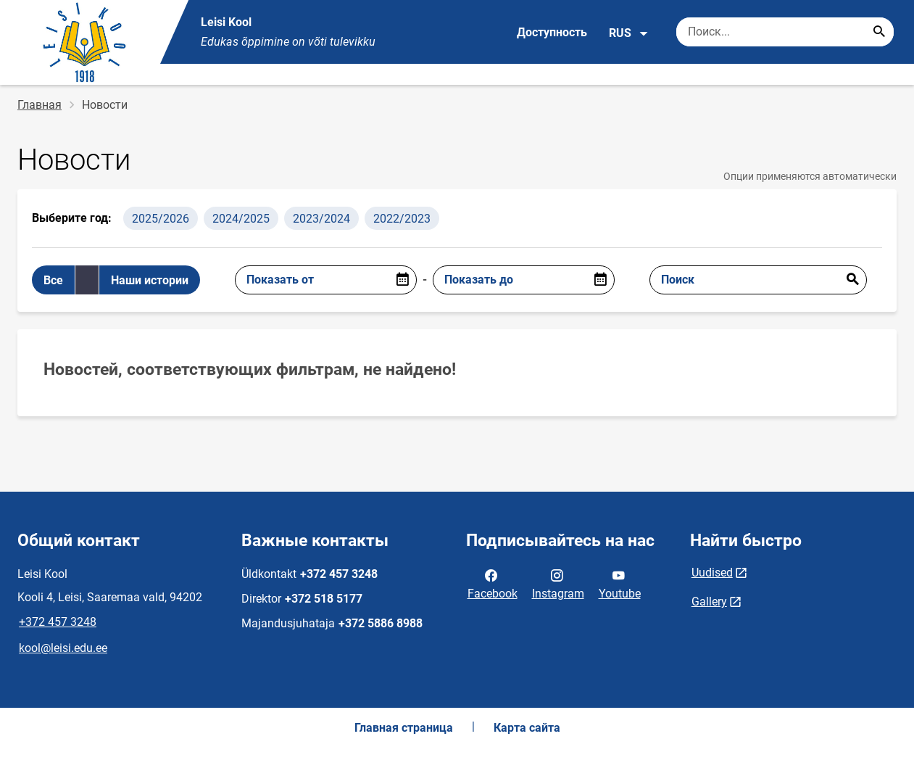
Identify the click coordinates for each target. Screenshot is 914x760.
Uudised (712, 572)
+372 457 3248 (57, 622)
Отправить (852, 280)
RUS (629, 33)
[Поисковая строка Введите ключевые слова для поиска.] (785, 31)
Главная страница (403, 728)
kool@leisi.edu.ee (63, 648)
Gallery (709, 601)
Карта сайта (527, 728)
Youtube (620, 583)
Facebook (493, 583)
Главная (39, 105)
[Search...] (879, 32)
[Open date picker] (402, 280)
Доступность (552, 32)
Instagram (558, 583)
